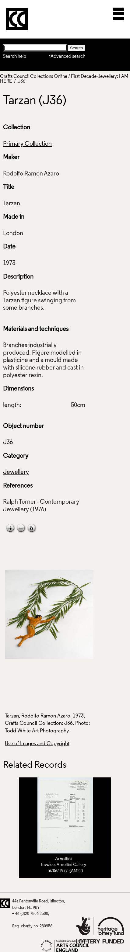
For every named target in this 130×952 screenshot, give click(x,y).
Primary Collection (27, 144)
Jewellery (16, 472)
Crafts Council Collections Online (33, 76)
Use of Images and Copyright (37, 743)
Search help (14, 56)
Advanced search (68, 56)
